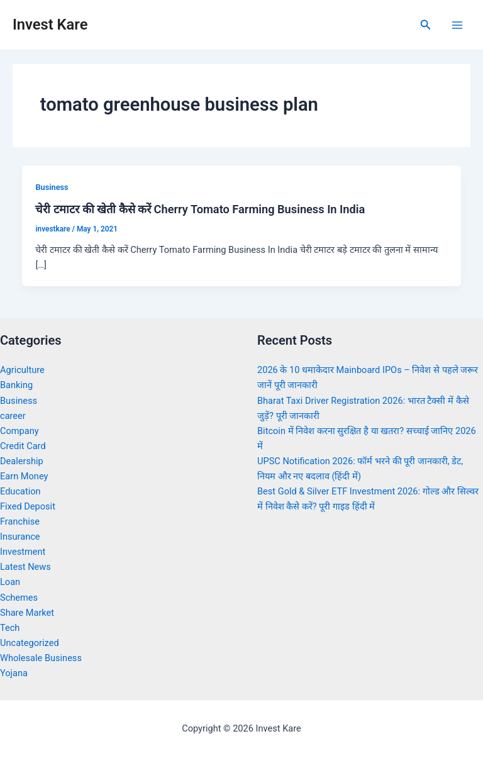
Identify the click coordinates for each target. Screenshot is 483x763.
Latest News (25, 566)
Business (51, 187)
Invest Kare (50, 24)
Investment (22, 551)
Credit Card (23, 446)
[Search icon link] (425, 25)
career (13, 415)
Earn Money (24, 476)
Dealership (21, 461)
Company (19, 431)
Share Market (27, 612)
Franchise (20, 521)
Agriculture (22, 370)
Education (20, 491)
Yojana (14, 673)
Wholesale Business (41, 658)
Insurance (20, 536)
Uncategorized (29, 643)
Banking (16, 385)
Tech (9, 627)
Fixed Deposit (27, 506)
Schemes (19, 597)
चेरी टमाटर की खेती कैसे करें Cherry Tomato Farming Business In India (200, 209)
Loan (10, 582)
